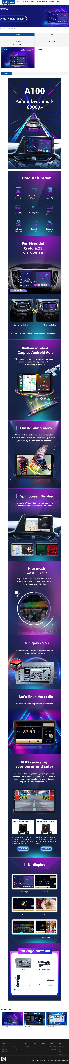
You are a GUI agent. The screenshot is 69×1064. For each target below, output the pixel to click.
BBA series (51, 38)
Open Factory (61, 1047)
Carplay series (17, 41)
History (60, 1049)
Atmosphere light (17, 44)
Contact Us (61, 1054)
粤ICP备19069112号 (48, 1060)
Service (52, 1)
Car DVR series (51, 41)
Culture (60, 1052)
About (59, 1)
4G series (51, 34)
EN (8, 4)
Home (7, 28)
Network (45, 1)
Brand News (27, 1046)
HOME (18, 1)
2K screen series (17, 38)
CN (4, 4)
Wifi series (16, 28)
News (33, 1)
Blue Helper (52, 1047)
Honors (60, 1051)
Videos (39, 1)
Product (26, 1)
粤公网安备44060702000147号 (61, 1060)
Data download (53, 1049)
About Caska (61, 1046)
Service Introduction (53, 1046)
